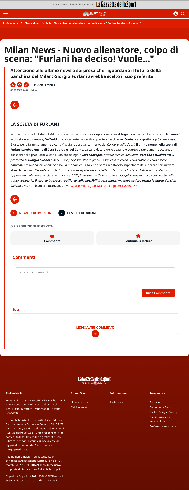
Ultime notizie (79, 402)
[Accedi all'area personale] (175, 13)
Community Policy (161, 407)
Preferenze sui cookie (163, 426)
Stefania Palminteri (44, 84)
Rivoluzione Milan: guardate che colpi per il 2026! (98, 186)
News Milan (32, 23)
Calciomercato (79, 407)
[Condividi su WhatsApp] (13, 84)
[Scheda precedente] (14, 105)
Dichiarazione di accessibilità (160, 419)
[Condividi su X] (26, 84)
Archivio (155, 402)
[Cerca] (183, 13)
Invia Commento (158, 293)
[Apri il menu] (5, 13)
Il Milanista (10, 23)
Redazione (116, 402)
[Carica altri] (95, 333)
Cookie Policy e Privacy (163, 412)
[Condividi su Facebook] (19, 84)
